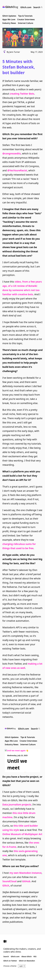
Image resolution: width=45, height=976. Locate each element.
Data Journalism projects (16, 804)
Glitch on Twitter (10, 961)
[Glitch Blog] (10, 7)
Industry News (9, 23)
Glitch (5, 885)
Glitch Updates (9, 16)
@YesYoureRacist (17, 170)
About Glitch (26, 956)
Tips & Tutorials (25, 16)
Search (38, 7)
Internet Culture (25, 23)
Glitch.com (25, 7)
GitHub (26, 881)
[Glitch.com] (22, 941)
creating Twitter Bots (22, 93)
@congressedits (11, 153)
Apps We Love (8, 19)
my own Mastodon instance (25, 872)
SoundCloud (9, 881)
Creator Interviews (26, 19)
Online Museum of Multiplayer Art (22, 834)
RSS (34, 956)
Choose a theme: (10, 966)
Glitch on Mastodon (27, 961)
